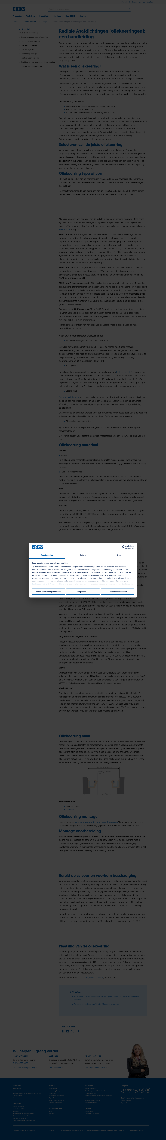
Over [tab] (119, 555)
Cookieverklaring (39, 584)
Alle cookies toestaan (117, 592)
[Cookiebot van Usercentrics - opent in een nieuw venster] (123, 547)
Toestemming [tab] (47, 555)
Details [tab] (83, 555)
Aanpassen (83, 592)
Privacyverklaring (58, 584)
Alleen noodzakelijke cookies (48, 592)
